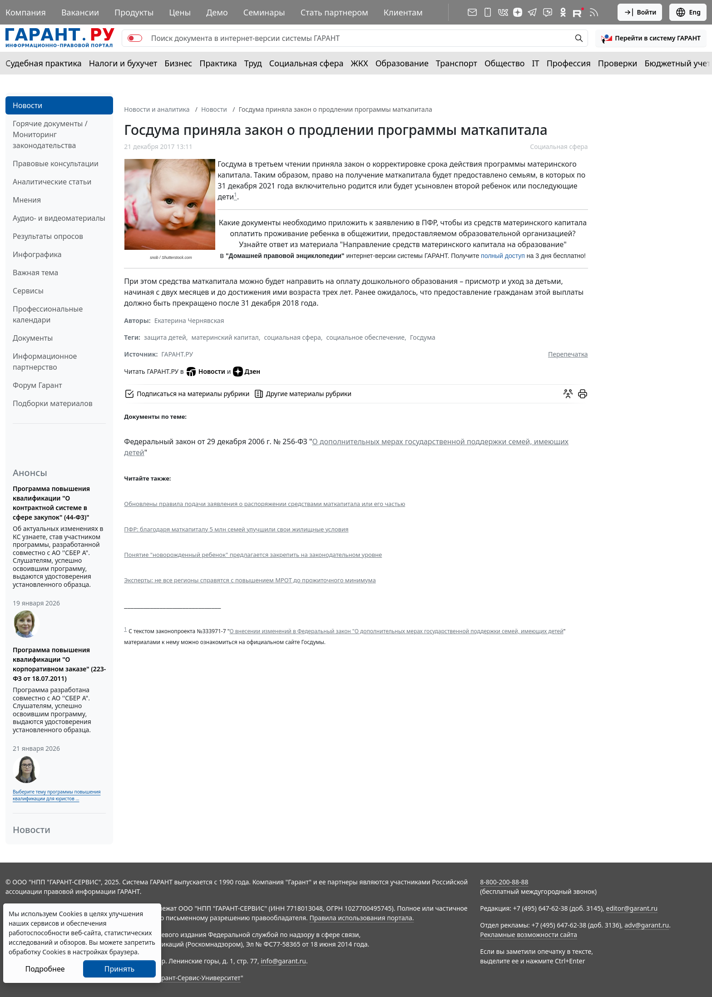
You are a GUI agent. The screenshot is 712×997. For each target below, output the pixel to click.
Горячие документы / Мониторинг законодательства (50, 134)
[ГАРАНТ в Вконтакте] (503, 12)
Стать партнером (334, 12)
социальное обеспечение (365, 337)
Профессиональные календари (48, 314)
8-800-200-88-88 (504, 882)
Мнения (27, 200)
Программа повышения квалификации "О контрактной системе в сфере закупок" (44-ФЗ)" (51, 502)
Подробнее (44, 969)
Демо (217, 12)
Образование (402, 63)
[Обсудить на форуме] (568, 393)
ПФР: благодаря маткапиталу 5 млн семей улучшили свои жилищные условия (236, 529)
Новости (27, 105)
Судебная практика (43, 63)
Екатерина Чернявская (189, 320)
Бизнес (178, 63)
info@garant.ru (283, 961)
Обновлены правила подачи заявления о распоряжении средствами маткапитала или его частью (264, 504)
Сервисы (28, 291)
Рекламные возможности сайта (528, 934)
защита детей (165, 337)
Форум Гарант (37, 385)
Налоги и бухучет (123, 63)
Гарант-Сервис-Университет (198, 977)
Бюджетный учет (677, 63)
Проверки (618, 63)
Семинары (264, 12)
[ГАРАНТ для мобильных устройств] (487, 12)
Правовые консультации (56, 164)
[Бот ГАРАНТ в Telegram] (547, 12)
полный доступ (503, 255)
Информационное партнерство (45, 361)
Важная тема (36, 273)
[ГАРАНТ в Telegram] (532, 12)
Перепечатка (568, 354)
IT (535, 63)
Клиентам (403, 12)
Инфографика (37, 254)
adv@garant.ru (646, 925)
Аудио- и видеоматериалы (59, 218)
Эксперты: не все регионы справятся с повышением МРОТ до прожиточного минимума (250, 580)
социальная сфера (292, 337)
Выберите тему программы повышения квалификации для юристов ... (56, 795)
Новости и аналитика (156, 109)
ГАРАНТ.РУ (177, 354)
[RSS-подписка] (593, 12)
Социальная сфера (306, 63)
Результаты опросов (48, 236)
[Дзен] (517, 12)
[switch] (135, 38)
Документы (33, 338)
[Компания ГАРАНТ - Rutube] (578, 12)
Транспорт (456, 63)
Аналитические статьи (52, 182)
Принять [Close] (119, 969)
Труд (253, 63)
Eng (688, 12)
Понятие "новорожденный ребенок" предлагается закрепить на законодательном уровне (253, 555)
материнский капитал (224, 337)
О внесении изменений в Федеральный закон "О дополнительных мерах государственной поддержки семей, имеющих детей (397, 631)
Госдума (422, 337)
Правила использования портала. (361, 917)
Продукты (133, 12)
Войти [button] (640, 12)
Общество (505, 63)
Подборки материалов (53, 403)
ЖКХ (359, 63)
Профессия (569, 63)
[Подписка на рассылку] (472, 12)
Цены (180, 12)
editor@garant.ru (632, 908)
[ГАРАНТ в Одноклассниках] (563, 12)
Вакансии (80, 12)
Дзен (247, 372)
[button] (651, 38)
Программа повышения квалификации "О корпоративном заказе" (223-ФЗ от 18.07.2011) (59, 664)
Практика (218, 63)
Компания (25, 12)
